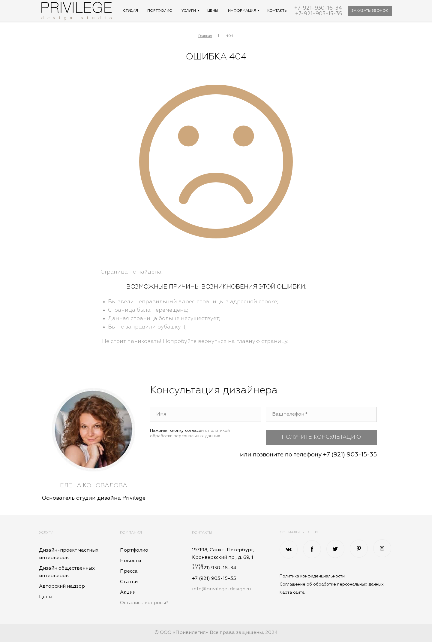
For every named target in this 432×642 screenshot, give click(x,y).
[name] (205, 414)
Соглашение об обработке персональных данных (332, 584)
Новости (130, 561)
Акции (128, 592)
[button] (370, 11)
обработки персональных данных (185, 436)
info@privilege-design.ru (221, 589)
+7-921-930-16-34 (318, 8)
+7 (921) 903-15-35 (350, 455)
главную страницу (261, 341)
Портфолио (134, 550)
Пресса (129, 571)
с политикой (217, 431)
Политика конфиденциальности (312, 576)
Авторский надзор (62, 586)
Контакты (202, 532)
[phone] (321, 414)
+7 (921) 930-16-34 (214, 568)
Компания (131, 532)
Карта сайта (292, 592)
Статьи (129, 582)
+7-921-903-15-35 (318, 14)
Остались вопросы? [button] (144, 603)
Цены (45, 597)
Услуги (46, 532)
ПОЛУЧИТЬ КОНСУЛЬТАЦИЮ (321, 437)
